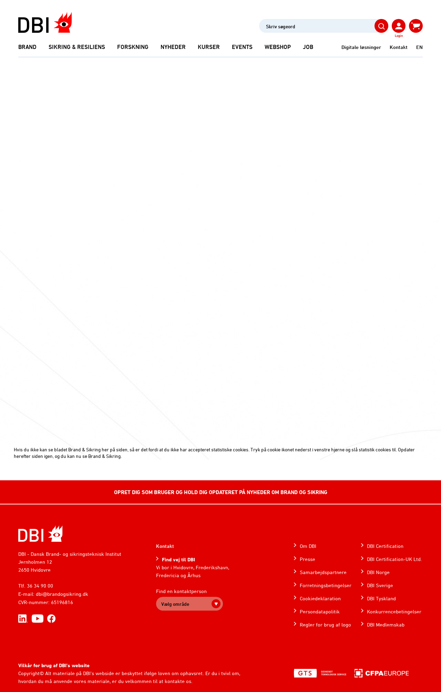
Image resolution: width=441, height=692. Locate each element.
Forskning (132, 46)
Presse (307, 559)
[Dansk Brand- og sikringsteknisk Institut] (45, 22)
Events (242, 46)
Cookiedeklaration (320, 598)
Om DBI (308, 546)
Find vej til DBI (178, 559)
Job (308, 46)
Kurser (209, 46)
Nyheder (173, 46)
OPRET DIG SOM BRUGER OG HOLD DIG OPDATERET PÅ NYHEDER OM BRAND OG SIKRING (220, 492)
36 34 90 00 (40, 586)
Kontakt (399, 47)
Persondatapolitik (320, 611)
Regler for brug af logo (325, 625)
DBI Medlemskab (385, 625)
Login (399, 35)
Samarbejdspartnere (323, 572)
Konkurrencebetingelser (394, 611)
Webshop (278, 46)
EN (419, 47)
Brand (27, 46)
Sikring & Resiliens (77, 46)
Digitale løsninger (361, 47)
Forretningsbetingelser (325, 585)
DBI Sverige (380, 585)
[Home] (40, 533)
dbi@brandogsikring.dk (62, 594)
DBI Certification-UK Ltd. (394, 559)
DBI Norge (378, 572)
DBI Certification (385, 546)
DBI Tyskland (381, 598)
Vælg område (175, 604)
